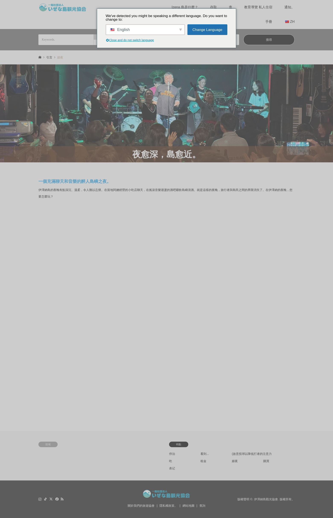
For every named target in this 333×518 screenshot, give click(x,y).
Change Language (207, 30)
